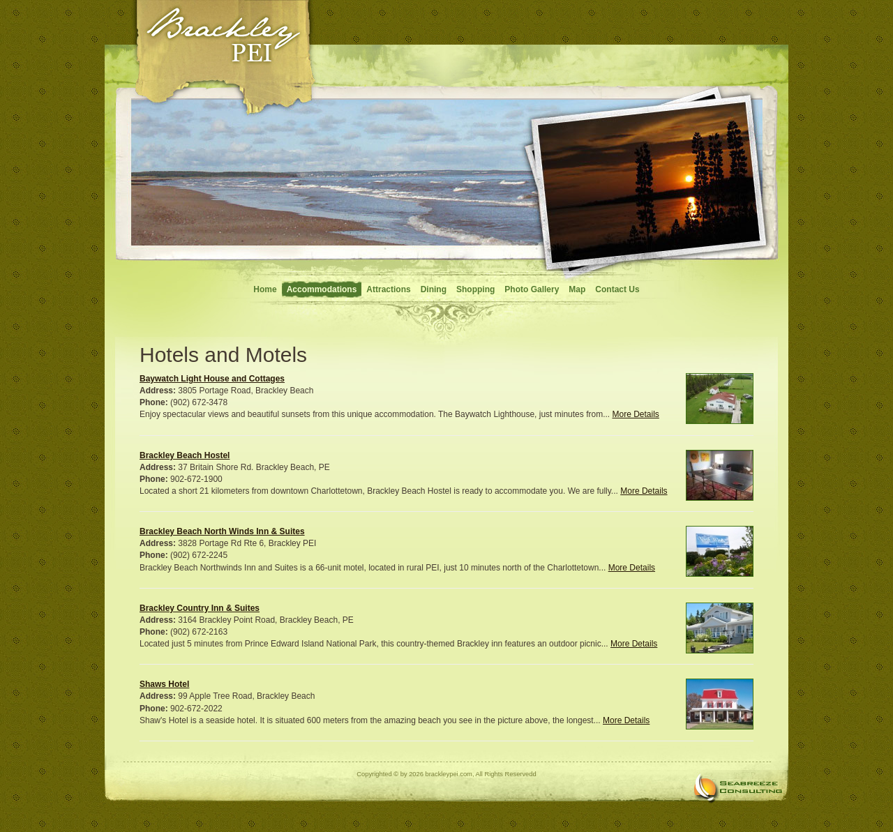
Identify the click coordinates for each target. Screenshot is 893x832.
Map (577, 289)
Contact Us (617, 289)
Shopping (475, 289)
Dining (433, 289)
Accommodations (322, 289)
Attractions (388, 289)
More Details (635, 414)
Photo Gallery (531, 289)
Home (264, 289)
